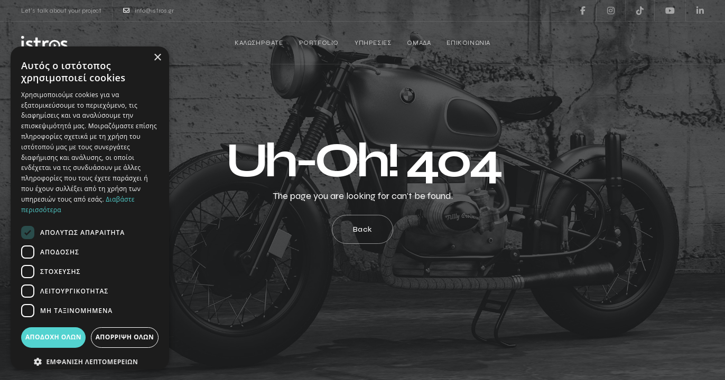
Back (363, 229)
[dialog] (90, 207)
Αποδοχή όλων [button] (53, 336)
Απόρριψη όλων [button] (125, 336)
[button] (90, 362)
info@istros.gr (148, 10)
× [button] (157, 58)
